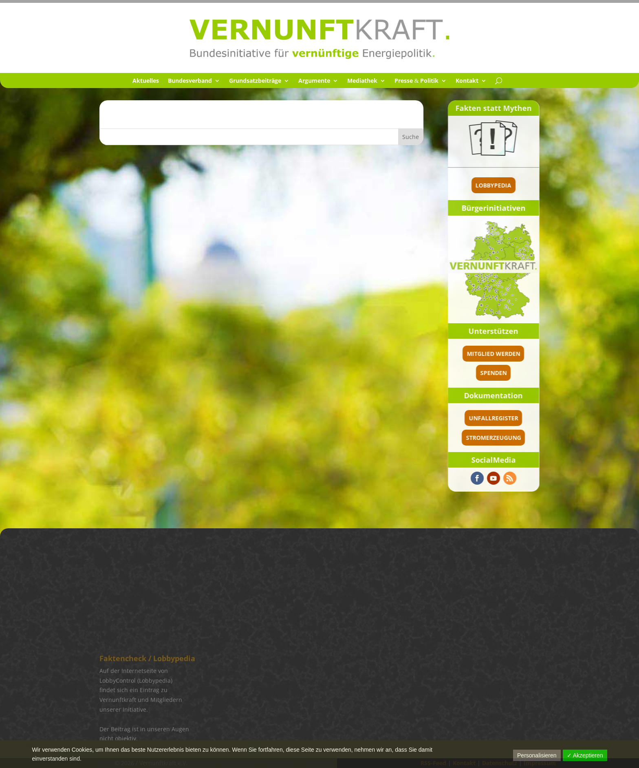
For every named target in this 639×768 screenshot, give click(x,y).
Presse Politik (416, 81)
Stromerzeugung (493, 437)
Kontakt (467, 81)
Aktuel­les (145, 81)
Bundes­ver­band (190, 81)
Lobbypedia (493, 185)
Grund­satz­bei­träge (255, 81)
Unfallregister (493, 418)
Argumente (314, 81)
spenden (493, 373)
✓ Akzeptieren (585, 755)
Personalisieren (537, 755)
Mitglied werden (493, 354)
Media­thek (362, 81)
